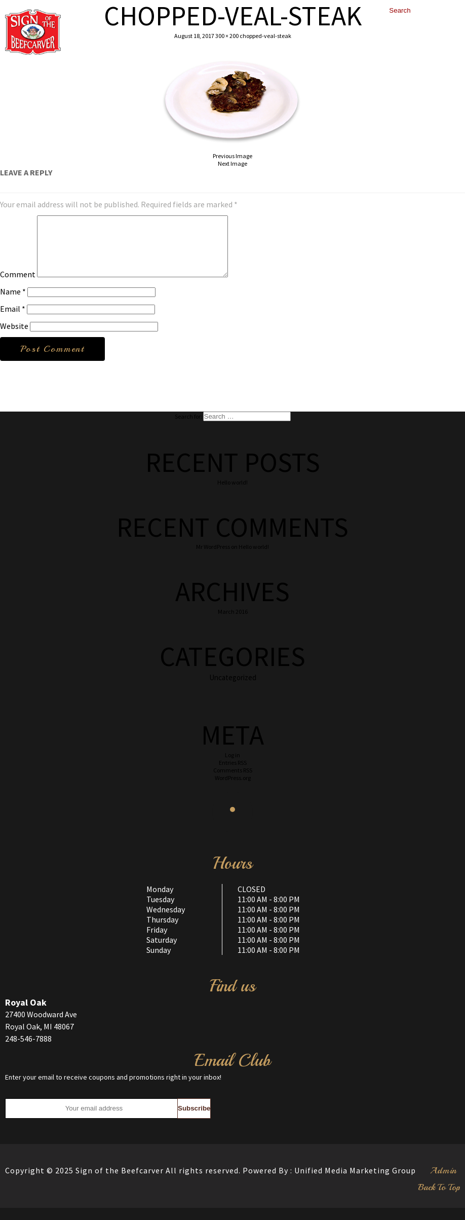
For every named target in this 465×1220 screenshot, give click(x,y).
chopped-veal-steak (265, 36)
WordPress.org (233, 790)
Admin (443, 1182)
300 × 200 (227, 36)
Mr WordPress (213, 559)
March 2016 (233, 623)
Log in (232, 767)
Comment (17, 286)
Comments (232, 782)
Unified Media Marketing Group (355, 1182)
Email (12, 321)
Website (14, 338)
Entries (233, 775)
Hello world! (232, 494)
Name (13, 304)
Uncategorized (232, 689)
